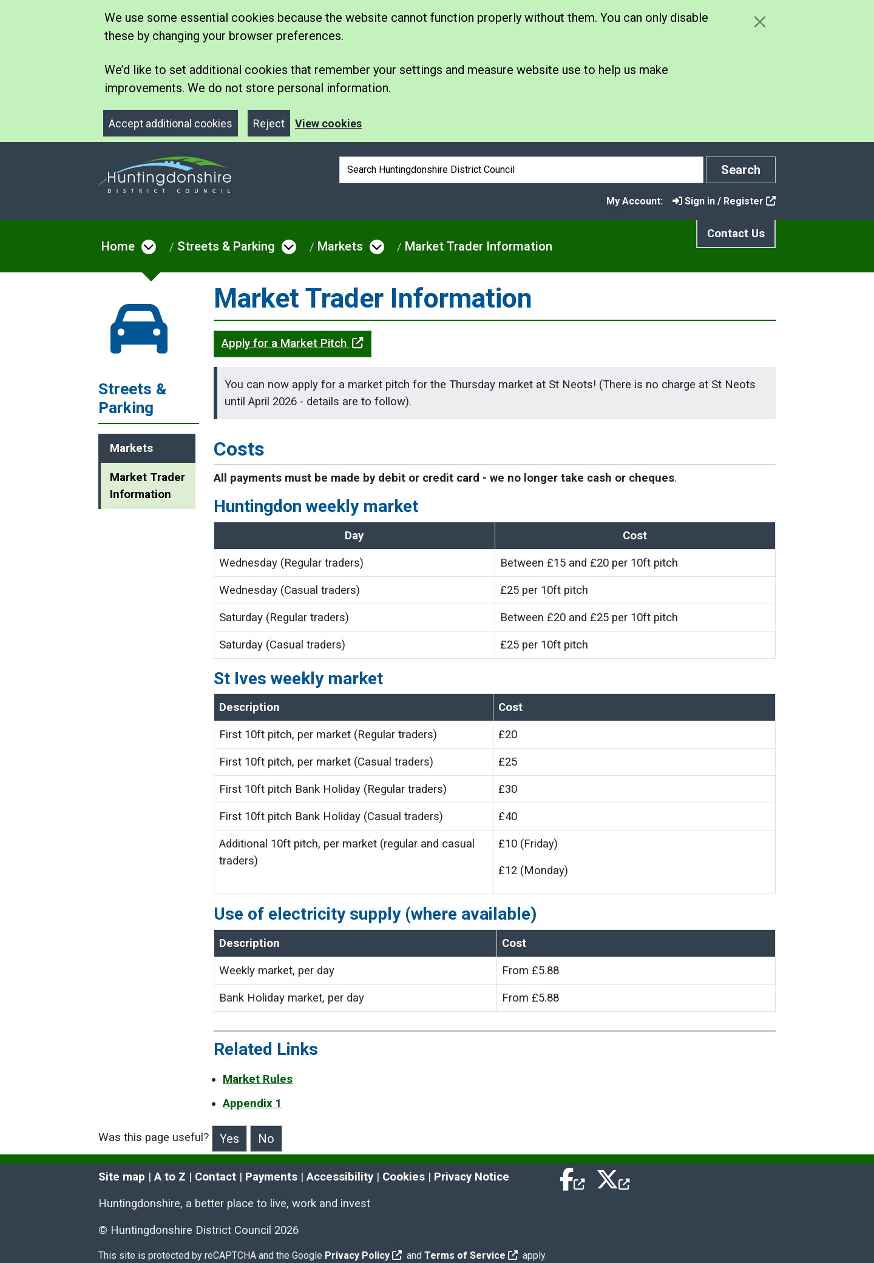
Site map (121, 1177)
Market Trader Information (478, 246)
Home (118, 246)
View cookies (328, 123)
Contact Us (736, 233)
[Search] (521, 170)
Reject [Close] (269, 123)
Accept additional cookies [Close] (170, 123)
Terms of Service (471, 1255)
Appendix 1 (252, 1103)
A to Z (170, 1177)
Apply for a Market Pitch (293, 343)
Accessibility (340, 1177)
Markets (340, 246)
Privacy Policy (363, 1255)
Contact (215, 1177)
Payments (271, 1177)
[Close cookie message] (760, 21)
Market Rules (258, 1079)
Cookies (403, 1177)
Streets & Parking (226, 246)
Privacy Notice (471, 1177)
